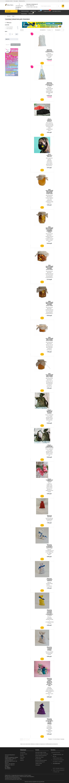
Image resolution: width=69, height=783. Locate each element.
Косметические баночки (40, 761)
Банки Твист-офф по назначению (41, 753)
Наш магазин (24, 13)
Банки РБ (22, 760)
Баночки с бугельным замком (41, 760)
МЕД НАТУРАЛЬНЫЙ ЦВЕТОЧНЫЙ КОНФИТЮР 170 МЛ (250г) (49, 191)
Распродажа (37, 765)
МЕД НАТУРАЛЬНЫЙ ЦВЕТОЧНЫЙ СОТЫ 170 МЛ (49, 375)
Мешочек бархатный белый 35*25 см (49, 50)
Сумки (13, 16)
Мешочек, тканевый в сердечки (49, 579)
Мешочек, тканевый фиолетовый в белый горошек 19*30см (49, 721)
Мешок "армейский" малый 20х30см (49, 446)
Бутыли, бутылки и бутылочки (41, 755)
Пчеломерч (31, 13)
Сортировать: (43, 29)
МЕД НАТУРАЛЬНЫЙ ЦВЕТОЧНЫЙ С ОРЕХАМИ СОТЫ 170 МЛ (49, 303)
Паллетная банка (25, 11)
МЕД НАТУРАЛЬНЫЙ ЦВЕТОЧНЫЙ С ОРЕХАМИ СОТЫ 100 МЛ (49, 267)
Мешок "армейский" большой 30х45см (49, 411)
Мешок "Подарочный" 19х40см (49, 480)
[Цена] (7, 34)
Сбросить (8, 44)
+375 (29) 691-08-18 (19, 5)
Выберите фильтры (15, 44)
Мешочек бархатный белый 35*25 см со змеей (49, 84)
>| (28, 739)
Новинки (40, 11)
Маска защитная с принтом (49, 155)
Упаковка (8, 16)
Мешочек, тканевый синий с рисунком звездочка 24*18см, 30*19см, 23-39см (49, 682)
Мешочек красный (49, 516)
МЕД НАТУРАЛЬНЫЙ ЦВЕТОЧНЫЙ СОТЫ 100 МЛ (49, 339)
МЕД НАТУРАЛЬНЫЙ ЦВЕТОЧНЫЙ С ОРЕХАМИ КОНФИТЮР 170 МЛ (49, 229)
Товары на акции (47, 11)
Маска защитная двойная (49, 120)
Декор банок (33, 11)
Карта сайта (22, 757)
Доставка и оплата (9, 1)
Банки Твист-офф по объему (40, 752)
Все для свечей (38, 758)
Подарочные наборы (39, 757)
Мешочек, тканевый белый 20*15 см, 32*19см (49, 546)
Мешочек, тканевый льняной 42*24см (49, 648)
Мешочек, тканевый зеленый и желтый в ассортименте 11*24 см (49, 612)
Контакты (22, 755)
